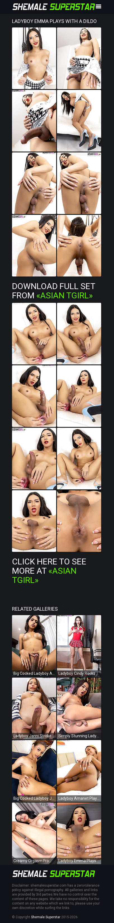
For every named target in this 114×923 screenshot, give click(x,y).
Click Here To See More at (49, 571)
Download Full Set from (53, 290)
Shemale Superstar (45, 917)
